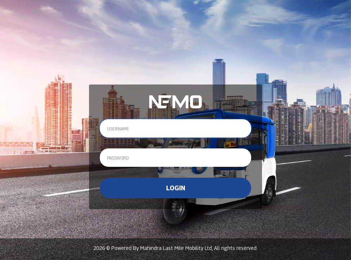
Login (175, 188)
